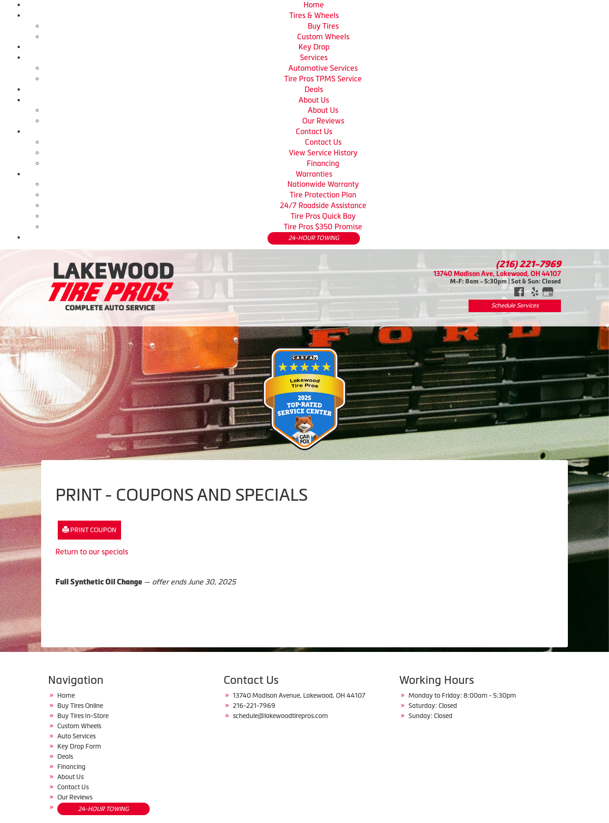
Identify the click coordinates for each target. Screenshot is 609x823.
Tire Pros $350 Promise (323, 226)
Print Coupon (89, 530)
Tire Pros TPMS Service (323, 78)
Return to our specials (91, 551)
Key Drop (313, 47)
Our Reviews (323, 121)
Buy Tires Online (80, 705)
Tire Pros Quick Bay (323, 216)
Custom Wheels (323, 36)
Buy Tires (323, 26)
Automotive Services (323, 68)
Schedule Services (515, 305)
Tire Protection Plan (323, 194)
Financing (323, 163)
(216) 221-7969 (528, 264)
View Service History (323, 152)
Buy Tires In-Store (83, 715)
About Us (313, 100)
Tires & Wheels (314, 15)
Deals (313, 89)
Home (314, 4)
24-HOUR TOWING (313, 237)
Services (314, 57)
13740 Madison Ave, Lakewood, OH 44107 (497, 273)
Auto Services (76, 736)
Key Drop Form (79, 746)
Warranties (314, 174)
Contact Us (314, 131)
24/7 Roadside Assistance (323, 205)
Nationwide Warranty (323, 184)
